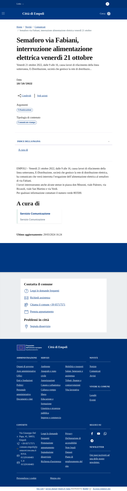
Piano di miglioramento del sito (74, 461)
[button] (20, 4)
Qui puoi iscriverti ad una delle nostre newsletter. (100, 459)
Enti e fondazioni (25, 380)
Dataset (68, 452)
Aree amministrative (26, 371)
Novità (27, 27)
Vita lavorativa (72, 389)
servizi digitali (51, 489)
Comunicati (38, 27)
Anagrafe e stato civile (48, 373)
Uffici (19, 375)
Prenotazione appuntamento (47, 445)
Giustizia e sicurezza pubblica (50, 410)
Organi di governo (25, 366)
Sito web (40, 489)
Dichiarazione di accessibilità (73, 440)
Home (19, 27)
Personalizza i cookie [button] (26, 478)
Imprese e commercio (51, 417)
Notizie (93, 366)
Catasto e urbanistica (50, 385)
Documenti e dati (25, 399)
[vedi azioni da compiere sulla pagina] (40, 95)
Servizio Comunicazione (35, 213)
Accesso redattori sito (101, 489)
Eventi (93, 400)
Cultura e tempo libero (48, 392)
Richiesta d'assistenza (51, 461)
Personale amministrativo (24, 392)
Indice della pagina (63, 141)
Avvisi (93, 375)
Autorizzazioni (48, 380)
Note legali (70, 447)
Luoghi (93, 395)
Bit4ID (85, 489)
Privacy (68, 433)
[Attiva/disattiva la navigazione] (3, 13)
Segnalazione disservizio (47, 454)
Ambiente (45, 366)
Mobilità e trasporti (74, 366)
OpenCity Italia (64, 489)
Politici (20, 385)
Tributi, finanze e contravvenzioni (73, 382)
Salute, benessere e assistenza (74, 373)
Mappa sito (55, 478)
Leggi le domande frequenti (49, 435)
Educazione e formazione (47, 401)
